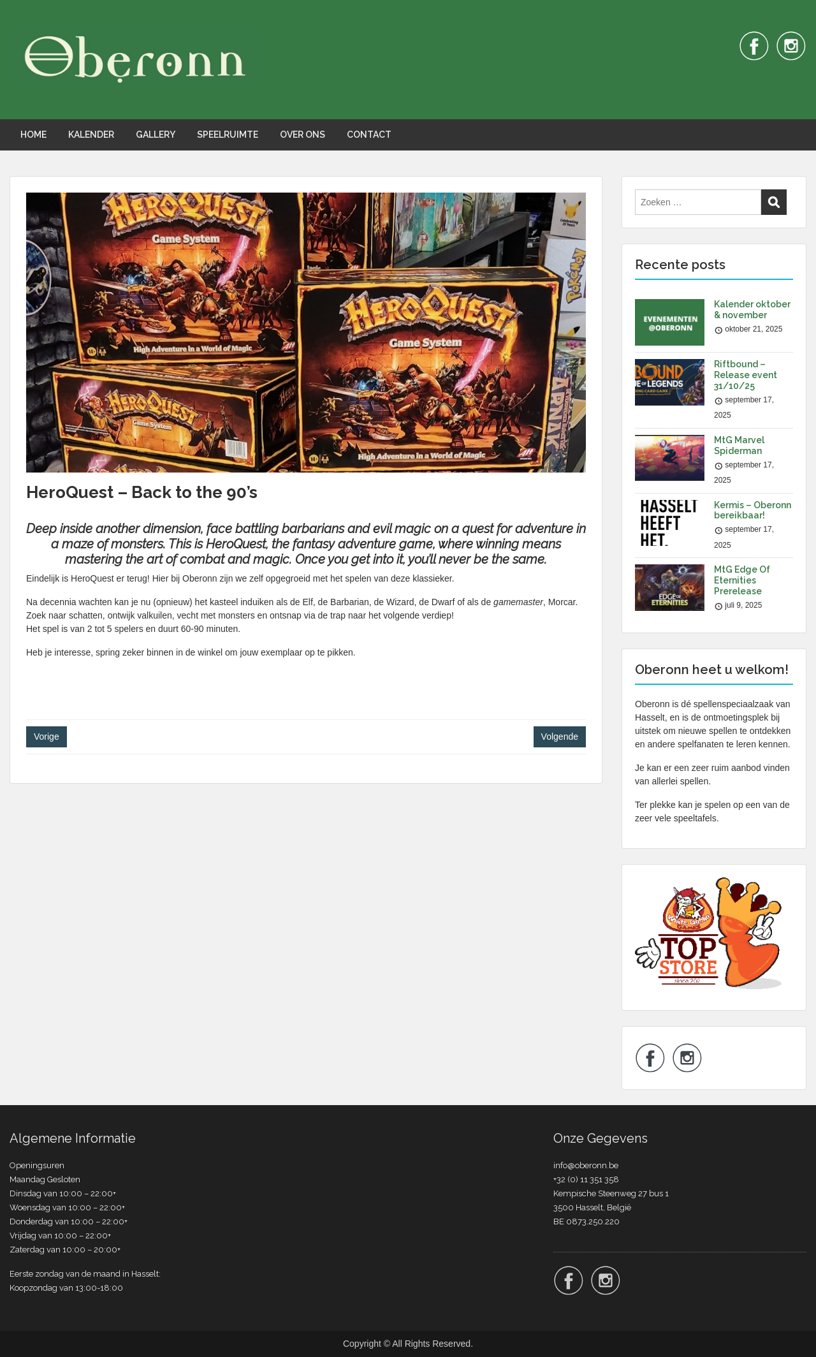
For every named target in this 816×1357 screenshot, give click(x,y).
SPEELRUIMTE (227, 134)
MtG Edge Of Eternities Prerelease (742, 580)
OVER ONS (302, 134)
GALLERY (155, 134)
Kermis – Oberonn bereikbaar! (752, 510)
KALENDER (91, 134)
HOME (33, 134)
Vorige (46, 736)
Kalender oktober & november (752, 309)
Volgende (559, 736)
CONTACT (369, 134)
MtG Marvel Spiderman (739, 445)
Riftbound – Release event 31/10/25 (745, 375)
